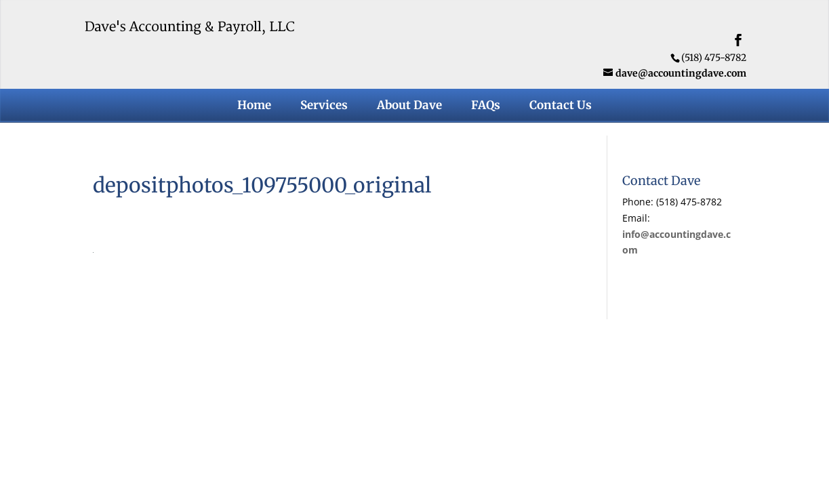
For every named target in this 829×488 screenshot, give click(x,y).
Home (254, 106)
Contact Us (560, 106)
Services (324, 106)
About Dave (409, 106)
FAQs (485, 106)
